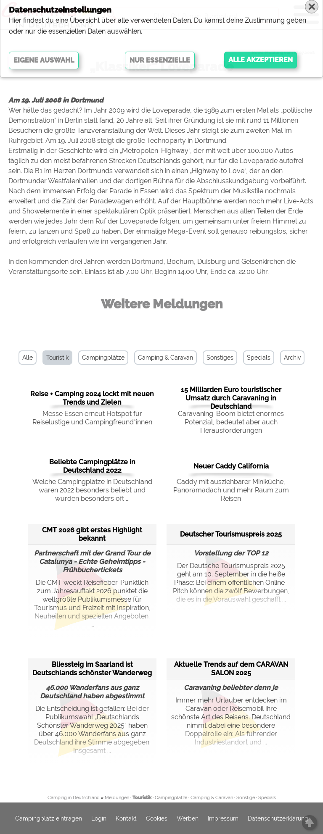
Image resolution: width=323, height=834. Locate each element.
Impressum (223, 818)
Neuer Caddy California (231, 466)
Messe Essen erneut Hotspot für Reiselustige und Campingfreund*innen (92, 418)
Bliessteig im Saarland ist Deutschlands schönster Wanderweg (92, 668)
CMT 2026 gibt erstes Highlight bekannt (92, 534)
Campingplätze (103, 357)
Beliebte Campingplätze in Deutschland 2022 (92, 466)
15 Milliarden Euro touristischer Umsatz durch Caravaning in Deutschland (231, 398)
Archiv (292, 357)
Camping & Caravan (165, 357)
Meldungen (117, 797)
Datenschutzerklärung (278, 818)
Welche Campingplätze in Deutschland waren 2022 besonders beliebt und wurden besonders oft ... (92, 490)
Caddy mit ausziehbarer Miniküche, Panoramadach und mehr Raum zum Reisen (231, 490)
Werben (188, 818)
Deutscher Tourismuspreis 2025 (231, 534)
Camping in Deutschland (74, 797)
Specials (258, 357)
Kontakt (126, 818)
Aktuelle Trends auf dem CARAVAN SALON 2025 (231, 668)
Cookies (156, 818)
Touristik (57, 357)
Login (98, 818)
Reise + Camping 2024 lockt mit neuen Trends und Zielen (92, 398)
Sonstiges (220, 357)
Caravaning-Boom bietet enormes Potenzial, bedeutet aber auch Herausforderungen (231, 422)
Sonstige (245, 797)
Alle (27, 357)
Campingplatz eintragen (48, 818)
